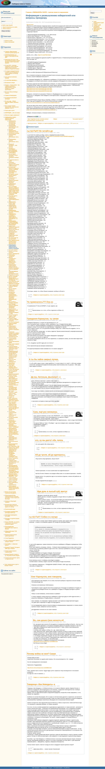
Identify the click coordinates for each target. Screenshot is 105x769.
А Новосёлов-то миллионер (13, 178)
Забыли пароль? (7, 28)
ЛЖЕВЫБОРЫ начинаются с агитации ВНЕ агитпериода (12, 122)
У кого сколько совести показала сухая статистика (13, 478)
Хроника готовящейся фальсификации (13, 149)
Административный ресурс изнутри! (14, 374)
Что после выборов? (14, 322)
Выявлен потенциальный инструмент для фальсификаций (13, 388)
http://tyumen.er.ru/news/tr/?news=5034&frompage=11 (59, 136)
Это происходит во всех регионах (13, 238)
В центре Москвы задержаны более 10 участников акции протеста (14, 348)
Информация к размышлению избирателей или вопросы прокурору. (14, 246)
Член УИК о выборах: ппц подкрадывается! (13, 366)
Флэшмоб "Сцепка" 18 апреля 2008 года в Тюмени (12, 548)
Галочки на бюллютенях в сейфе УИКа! (12, 421)
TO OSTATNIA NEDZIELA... (11, 80)
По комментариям (62, 6)
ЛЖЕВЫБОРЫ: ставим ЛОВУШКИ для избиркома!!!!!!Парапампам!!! (13, 223)
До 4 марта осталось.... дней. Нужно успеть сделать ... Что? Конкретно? (13, 393)
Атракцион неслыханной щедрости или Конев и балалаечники (14, 164)
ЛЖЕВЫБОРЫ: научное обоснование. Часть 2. (14, 141)
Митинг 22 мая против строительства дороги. (10, 492)
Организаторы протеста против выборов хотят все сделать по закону (11, 505)
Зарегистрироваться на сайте (10, 27)
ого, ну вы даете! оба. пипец (49, 440)
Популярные (43, 6)
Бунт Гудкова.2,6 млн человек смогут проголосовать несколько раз (14, 242)
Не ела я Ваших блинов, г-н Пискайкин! (12, 290)
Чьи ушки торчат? (13, 249)
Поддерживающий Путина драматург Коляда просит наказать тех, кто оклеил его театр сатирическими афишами (13, 355)
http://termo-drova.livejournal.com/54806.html (46, 641)
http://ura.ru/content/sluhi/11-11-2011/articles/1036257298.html (43, 102)
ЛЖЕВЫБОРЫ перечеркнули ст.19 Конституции (13, 127)
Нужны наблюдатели (14, 253)
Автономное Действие (97, 30)
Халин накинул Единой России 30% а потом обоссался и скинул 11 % (14, 488)
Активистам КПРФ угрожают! (13, 418)
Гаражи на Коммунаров (10, 95)
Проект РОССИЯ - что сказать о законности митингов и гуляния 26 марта (12, 523)
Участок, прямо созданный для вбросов (12, 339)
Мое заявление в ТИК (14, 446)
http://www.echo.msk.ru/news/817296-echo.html (39, 89)
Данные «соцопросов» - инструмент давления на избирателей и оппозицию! (12, 260)
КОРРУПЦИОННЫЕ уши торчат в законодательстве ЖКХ (11, 56)
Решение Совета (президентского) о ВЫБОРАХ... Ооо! (13, 475)
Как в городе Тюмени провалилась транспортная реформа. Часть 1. (12, 107)
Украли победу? (13, 481)
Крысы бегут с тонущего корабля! (13, 302)
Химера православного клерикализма (10, 551)
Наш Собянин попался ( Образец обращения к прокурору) (13, 306)
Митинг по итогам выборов (13, 252)
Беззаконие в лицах (10, 82)
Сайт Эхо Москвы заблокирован (13, 381)
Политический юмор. (10, 509)
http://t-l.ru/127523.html (44, 55)
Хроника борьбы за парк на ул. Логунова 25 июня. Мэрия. (12, 555)
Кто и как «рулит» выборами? (13, 196)
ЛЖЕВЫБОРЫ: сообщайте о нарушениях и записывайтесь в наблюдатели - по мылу (13, 216)
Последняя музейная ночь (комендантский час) (11, 512)
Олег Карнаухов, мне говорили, (46, 577)
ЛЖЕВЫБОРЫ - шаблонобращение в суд (14, 199)
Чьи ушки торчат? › (78, 119)
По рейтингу (74, 6)
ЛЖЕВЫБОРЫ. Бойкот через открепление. (12, 203)
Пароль (3, 21)
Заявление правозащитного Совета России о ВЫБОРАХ (13, 438)
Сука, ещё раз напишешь (45, 412)
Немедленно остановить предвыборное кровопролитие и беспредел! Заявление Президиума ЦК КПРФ (13, 296)
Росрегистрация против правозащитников (11, 535)
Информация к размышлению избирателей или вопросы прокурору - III (14, 328)
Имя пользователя (6, 17)
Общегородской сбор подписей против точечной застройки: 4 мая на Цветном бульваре (12, 497)
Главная (28, 12)
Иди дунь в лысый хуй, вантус (52, 491)
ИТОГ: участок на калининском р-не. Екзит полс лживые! (14, 399)
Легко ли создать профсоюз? (12, 115)
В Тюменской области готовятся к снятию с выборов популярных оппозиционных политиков (14, 170)
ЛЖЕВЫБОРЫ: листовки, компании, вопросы (14, 211)
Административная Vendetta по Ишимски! (13, 181)
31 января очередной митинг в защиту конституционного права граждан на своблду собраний (12, 73)
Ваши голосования (9, 42)
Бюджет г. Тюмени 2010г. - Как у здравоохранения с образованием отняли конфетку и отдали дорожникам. (12, 87)
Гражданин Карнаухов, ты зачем (43, 319)
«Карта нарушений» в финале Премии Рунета (13, 286)
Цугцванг (11, 129)
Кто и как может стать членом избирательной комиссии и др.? (13, 403)
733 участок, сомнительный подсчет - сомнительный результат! (12, 414)
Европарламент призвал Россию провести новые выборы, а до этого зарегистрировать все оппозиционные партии (14, 432)
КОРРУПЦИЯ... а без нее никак (12, 112)
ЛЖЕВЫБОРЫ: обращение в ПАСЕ (13, 131)
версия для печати (32, 123)
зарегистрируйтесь (49, 123)
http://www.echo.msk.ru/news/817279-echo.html (39, 91)
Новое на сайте (8, 40)
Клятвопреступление (14, 133)
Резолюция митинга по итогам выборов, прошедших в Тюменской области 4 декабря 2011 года (14, 470)
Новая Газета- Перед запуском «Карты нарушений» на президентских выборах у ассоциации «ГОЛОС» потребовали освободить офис (14, 452)
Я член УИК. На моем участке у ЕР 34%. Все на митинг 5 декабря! (14, 371)
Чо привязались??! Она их (40, 302)
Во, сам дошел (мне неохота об (48, 620)
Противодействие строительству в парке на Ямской (11, 527)
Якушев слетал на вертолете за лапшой (14, 283)
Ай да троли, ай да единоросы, (50, 455)
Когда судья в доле (9, 110)
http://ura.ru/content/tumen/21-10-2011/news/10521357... (42, 110)
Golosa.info (17, 2)
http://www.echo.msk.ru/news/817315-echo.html (39, 88)
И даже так (11, 397)
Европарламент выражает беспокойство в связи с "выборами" (14, 425)
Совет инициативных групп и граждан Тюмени (12, 541)
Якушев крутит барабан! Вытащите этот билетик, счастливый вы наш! (14, 279)
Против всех (30, 24)
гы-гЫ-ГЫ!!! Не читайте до (40, 131)
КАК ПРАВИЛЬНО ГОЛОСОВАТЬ (13, 152)
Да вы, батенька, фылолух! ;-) (45, 377)
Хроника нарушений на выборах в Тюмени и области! (14, 383)
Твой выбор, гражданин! (12, 255)
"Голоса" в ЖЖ (97, 25)
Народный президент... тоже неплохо (13, 145)
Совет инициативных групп (99, 22)
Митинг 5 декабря (13, 276)
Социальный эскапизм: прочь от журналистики (12, 558)
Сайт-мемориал (32, 6)
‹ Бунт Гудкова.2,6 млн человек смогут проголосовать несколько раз (37, 119)
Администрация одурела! (13, 324)
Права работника (98, 28)
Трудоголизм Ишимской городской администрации (14, 227)
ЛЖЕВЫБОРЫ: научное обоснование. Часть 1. (14, 136)
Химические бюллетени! (12, 364)
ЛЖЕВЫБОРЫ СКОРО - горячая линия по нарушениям (10, 118)
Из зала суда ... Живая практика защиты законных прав (11, 102)
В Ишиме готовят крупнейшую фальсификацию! (13, 377)
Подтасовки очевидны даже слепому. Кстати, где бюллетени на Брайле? (14, 462)
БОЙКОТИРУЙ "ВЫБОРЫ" (12, 184)
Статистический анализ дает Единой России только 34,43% (14, 408)
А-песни (95, 23)
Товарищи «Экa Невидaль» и (41, 684)
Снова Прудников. (9, 538)
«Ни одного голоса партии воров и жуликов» (13, 175)
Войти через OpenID (8, 25)
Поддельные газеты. (14, 275)
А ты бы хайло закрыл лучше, (43, 359)
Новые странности (13, 458)
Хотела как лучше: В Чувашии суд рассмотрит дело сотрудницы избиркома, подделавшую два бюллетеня (14, 233)
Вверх (55, 119)
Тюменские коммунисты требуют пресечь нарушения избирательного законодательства (14, 334)
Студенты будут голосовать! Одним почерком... (13, 319)
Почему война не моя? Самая (41, 654)
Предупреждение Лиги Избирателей (13, 466)
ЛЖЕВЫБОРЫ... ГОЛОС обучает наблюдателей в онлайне (13, 207)
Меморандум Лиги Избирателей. (13, 444)
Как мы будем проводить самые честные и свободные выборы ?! (14, 156)
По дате (51, 6)
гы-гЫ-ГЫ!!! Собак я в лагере (43, 517)
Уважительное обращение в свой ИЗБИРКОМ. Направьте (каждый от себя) (13, 311)
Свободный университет (97, 27)
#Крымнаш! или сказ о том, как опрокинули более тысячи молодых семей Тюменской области (12, 61)
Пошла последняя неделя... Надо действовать (13, 316)
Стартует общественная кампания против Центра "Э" (12, 52)
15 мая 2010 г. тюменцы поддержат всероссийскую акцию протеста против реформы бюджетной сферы (12, 67)
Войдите (40, 123)
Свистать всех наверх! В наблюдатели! (12, 360)
